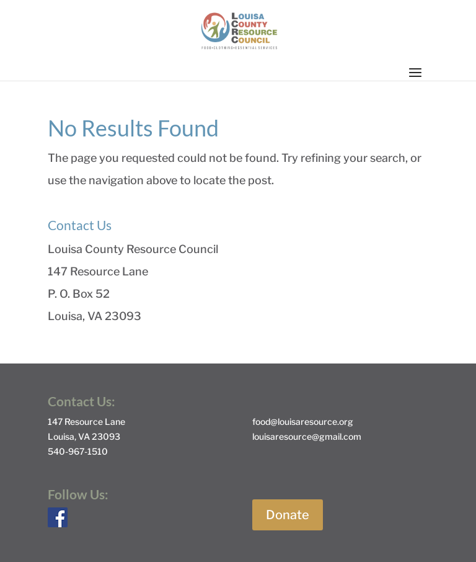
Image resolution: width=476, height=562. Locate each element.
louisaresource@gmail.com (306, 436)
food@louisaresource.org (302, 421)
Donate (287, 514)
